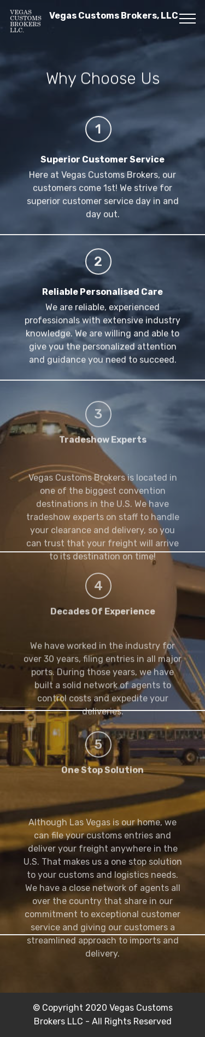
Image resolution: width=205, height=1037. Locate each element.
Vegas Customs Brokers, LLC (113, 20)
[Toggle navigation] (187, 18)
